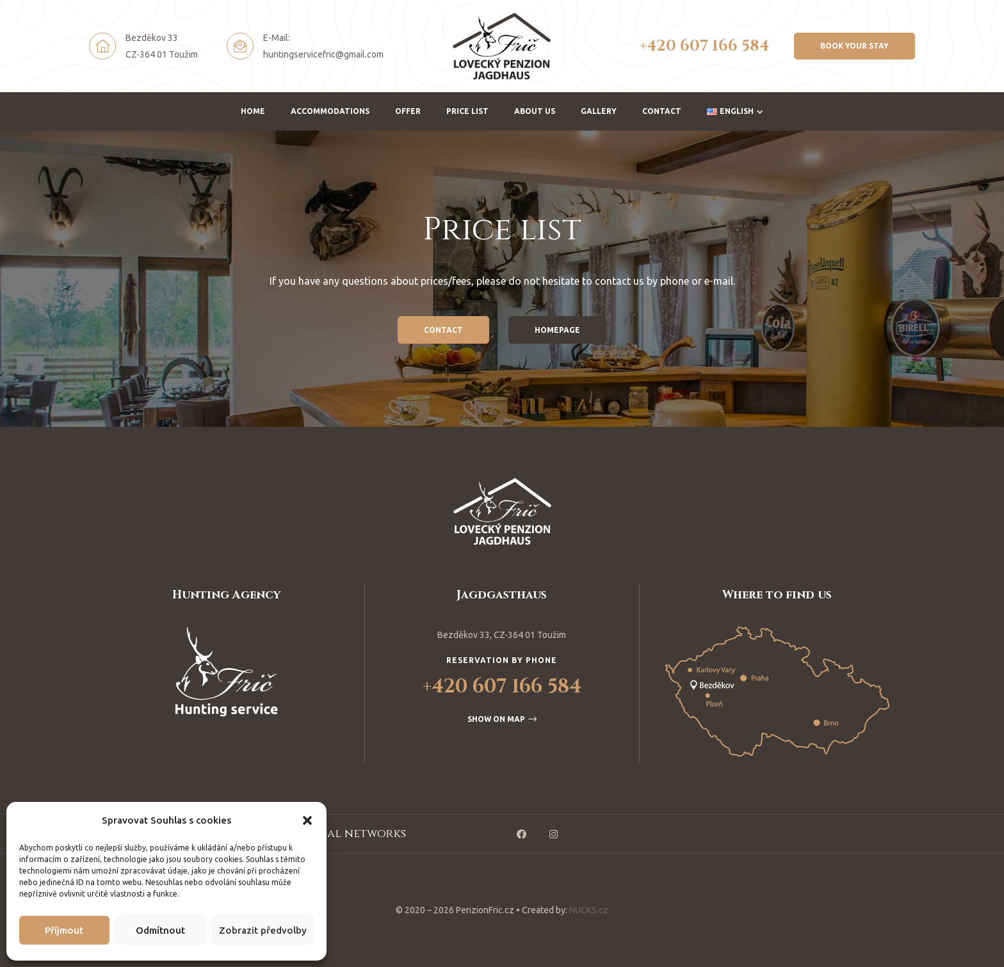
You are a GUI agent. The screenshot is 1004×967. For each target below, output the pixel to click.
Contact (661, 111)
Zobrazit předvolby (263, 930)
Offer (408, 111)
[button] (307, 820)
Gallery (599, 111)
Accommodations (330, 111)
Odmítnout (160, 930)
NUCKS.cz (588, 910)
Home (253, 111)
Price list (467, 111)
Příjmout (64, 930)
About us (534, 111)
